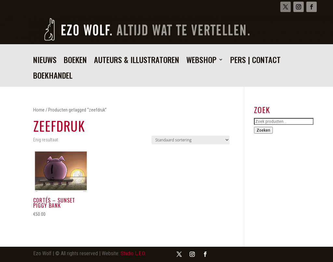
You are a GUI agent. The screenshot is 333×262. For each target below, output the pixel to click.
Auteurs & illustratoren (136, 61)
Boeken (75, 61)
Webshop (201, 61)
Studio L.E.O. (133, 253)
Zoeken (263, 130)
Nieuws (45, 61)
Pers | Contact (255, 61)
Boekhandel (53, 77)
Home (39, 110)
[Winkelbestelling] (191, 140)
